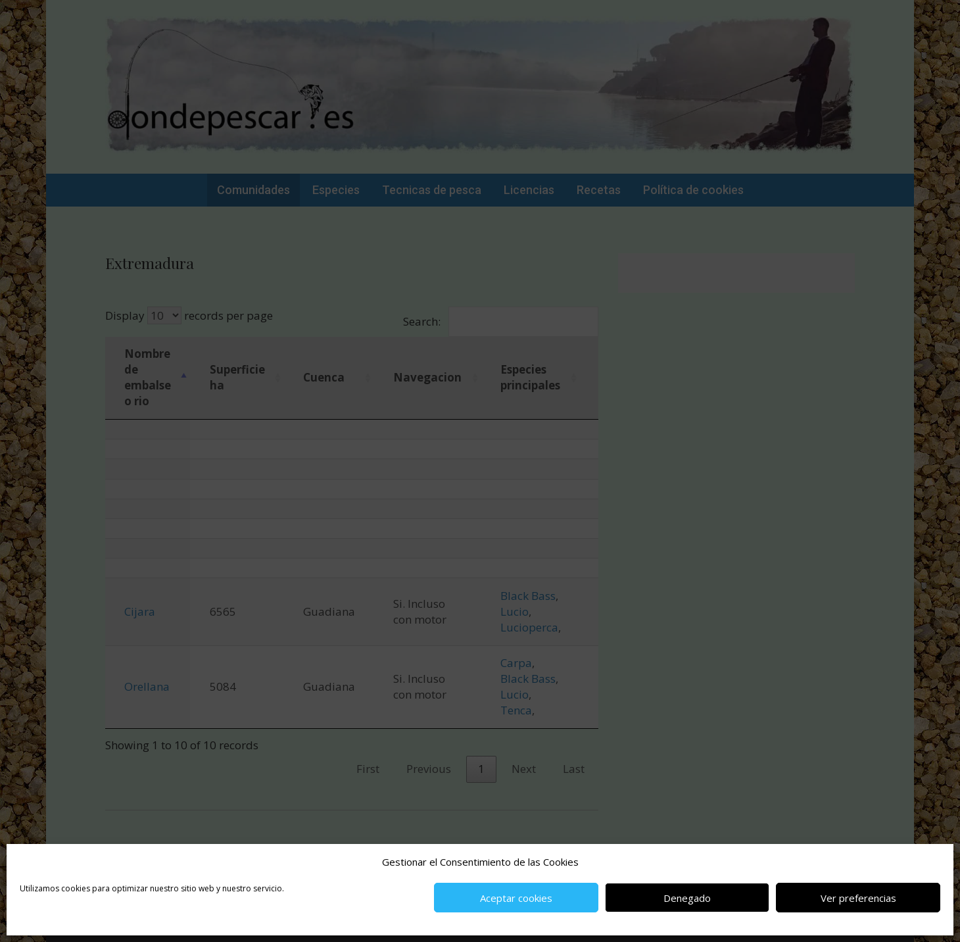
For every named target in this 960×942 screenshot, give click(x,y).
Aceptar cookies (516, 898)
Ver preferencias (858, 898)
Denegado (687, 898)
